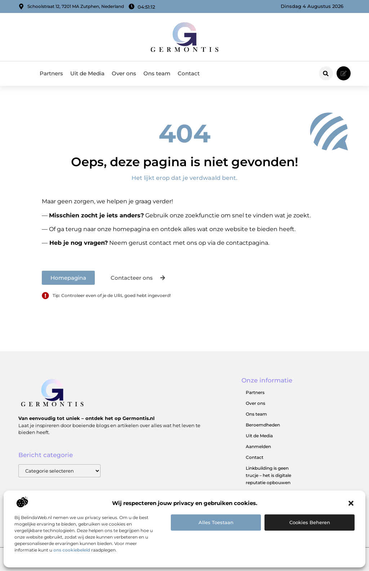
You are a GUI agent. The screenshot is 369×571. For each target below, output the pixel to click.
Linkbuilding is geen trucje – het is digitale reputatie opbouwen (268, 475)
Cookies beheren (309, 522)
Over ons (124, 73)
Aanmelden (258, 446)
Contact (189, 73)
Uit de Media (87, 73)
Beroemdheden (263, 425)
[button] (351, 503)
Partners (51, 73)
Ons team (156, 73)
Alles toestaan (216, 522)
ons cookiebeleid (71, 550)
